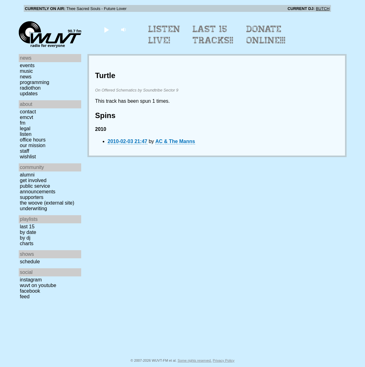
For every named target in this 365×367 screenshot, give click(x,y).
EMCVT (26, 117)
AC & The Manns (175, 141)
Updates (29, 93)
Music (26, 71)
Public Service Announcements (38, 188)
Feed (25, 296)
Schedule (30, 261)
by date (28, 232)
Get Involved (33, 180)
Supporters (32, 197)
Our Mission (33, 145)
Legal (25, 128)
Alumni (27, 174)
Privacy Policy (223, 360)
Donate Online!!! (266, 34)
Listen (26, 134)
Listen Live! (164, 34)
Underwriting (33, 208)
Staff (24, 151)
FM (23, 123)
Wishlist (28, 156)
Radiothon (30, 88)
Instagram (31, 279)
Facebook (30, 291)
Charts (27, 243)
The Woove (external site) (47, 203)
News (26, 76)
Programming (34, 82)
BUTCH (322, 8)
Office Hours (33, 139)
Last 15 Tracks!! (213, 34)
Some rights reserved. (195, 360)
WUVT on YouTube (38, 285)
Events (27, 65)
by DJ (25, 238)
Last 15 (27, 226)
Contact (28, 111)
